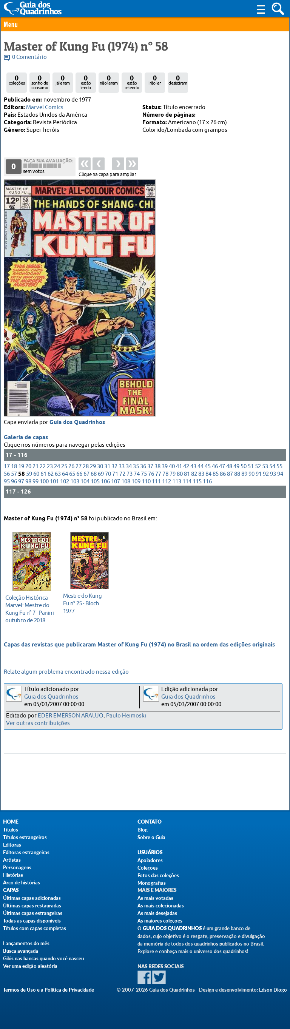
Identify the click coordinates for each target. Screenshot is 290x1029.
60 (36, 480)
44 (200, 473)
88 (237, 480)
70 (108, 480)
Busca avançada (20, 951)
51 (251, 473)
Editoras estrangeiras (26, 852)
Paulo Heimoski (126, 715)
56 (7, 480)
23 (50, 473)
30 (100, 473)
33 (122, 473)
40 (172, 473)
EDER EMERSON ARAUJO (70, 715)
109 (135, 488)
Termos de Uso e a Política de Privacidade (48, 990)
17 (7, 473)
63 (58, 480)
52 (258, 473)
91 (259, 480)
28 (86, 473)
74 (137, 480)
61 (43, 480)
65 (72, 480)
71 (115, 480)
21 (35, 473)
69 (101, 480)
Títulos (10, 830)
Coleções (147, 868)
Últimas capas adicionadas (32, 898)
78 (165, 480)
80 (180, 480)
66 (79, 480)
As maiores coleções (159, 921)
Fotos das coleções (158, 875)
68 (94, 480)
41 (179, 473)
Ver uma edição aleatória (30, 966)
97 (21, 488)
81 (187, 480)
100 (44, 488)
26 (71, 473)
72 (122, 480)
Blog (142, 830)
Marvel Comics (44, 107)
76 (151, 480)
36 (143, 473)
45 (208, 473)
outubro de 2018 (29, 608)
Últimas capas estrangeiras (32, 913)
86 (223, 480)
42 (186, 473)
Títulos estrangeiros (25, 837)
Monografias (151, 883)
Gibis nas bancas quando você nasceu (43, 958)
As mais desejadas (157, 913)
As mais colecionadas (160, 905)
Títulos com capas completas (34, 928)
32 (114, 473)
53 (265, 473)
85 (216, 480)
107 (115, 488)
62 (51, 480)
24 (57, 473)
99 (35, 488)
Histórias (13, 875)
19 (21, 473)
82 (194, 480)
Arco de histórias (21, 882)
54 (272, 473)
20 (28, 473)
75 (144, 480)
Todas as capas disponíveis (32, 921)
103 (74, 488)
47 (222, 473)
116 (207, 488)
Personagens (17, 867)
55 (279, 473)
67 (86, 480)
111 (156, 488)
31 (107, 473)
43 (193, 473)
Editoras (12, 845)
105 (95, 488)
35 (136, 473)
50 (244, 473)
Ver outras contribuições (38, 723)
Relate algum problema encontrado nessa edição (66, 672)
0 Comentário (29, 57)
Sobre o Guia (151, 837)
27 (79, 473)
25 (64, 473)
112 (166, 488)
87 (230, 480)
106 (105, 488)
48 (229, 473)
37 (150, 473)
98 (28, 488)
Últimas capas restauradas (32, 905)
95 (7, 488)
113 (176, 488)
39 (165, 473)
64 (65, 480)
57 (14, 480)
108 (125, 488)
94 (280, 480)
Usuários (149, 852)
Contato (149, 822)
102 (64, 488)
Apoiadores (150, 860)
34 (129, 473)
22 (43, 473)
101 (54, 488)
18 (14, 473)
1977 (87, 602)
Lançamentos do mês (26, 943)
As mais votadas (155, 898)
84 (208, 480)
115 (197, 488)
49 (236, 473)
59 (29, 480)
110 (146, 488)
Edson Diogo (273, 990)
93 (273, 480)
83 (201, 480)
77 (158, 480)
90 (251, 480)
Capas (11, 890)
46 (215, 473)
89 (244, 480)
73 (129, 480)
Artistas (12, 860)
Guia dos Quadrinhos (77, 429)
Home (10, 822)
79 (173, 480)
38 (157, 473)
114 (186, 488)
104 (84, 488)
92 (266, 480)
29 (93, 473)
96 (14, 488)
